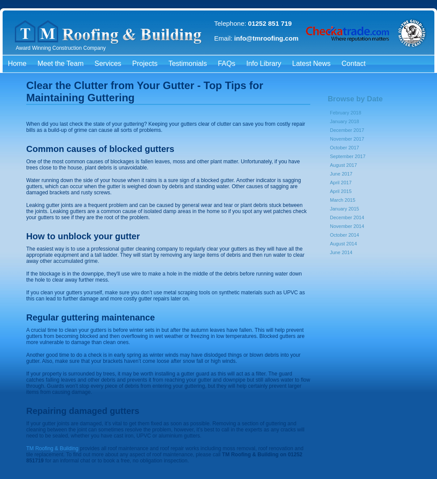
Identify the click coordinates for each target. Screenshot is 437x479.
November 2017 (347, 138)
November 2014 (347, 226)
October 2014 (344, 235)
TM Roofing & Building (52, 448)
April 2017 (341, 182)
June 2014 (341, 252)
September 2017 (347, 156)
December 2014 (347, 217)
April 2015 (341, 191)
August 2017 (343, 165)
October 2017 (344, 147)
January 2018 (344, 121)
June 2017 (341, 173)
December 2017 (347, 130)
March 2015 (342, 200)
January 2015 (344, 208)
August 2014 (343, 243)
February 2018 (345, 112)
